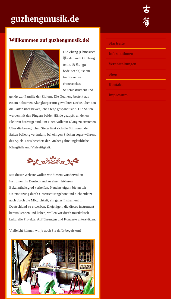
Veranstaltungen (122, 64)
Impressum (118, 95)
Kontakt (116, 84)
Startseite (117, 43)
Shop (113, 74)
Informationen (121, 53)
